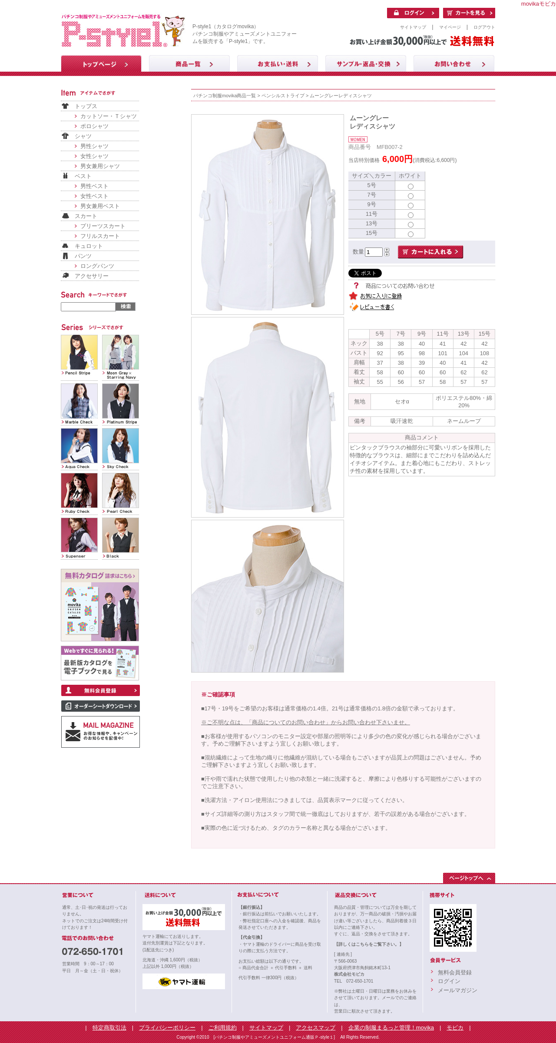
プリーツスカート (103, 226)
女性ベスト (94, 196)
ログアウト (484, 27)
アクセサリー (92, 276)
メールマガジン (457, 990)
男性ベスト (94, 186)
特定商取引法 (109, 1027)
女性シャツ (94, 156)
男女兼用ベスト (100, 206)
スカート (86, 216)
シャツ (83, 136)
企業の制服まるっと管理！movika (391, 1027)
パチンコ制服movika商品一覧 (224, 95)
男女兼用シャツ (100, 166)
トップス (86, 106)
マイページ (450, 27)
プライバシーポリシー (167, 1027)
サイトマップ (413, 27)
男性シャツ (94, 146)
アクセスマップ (315, 1027)
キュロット (89, 246)
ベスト (83, 176)
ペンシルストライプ (282, 95)
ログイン (449, 981)
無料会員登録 (455, 972)
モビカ (455, 1027)
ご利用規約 (222, 1027)
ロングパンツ (97, 266)
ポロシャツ (94, 126)
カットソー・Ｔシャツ (108, 116)
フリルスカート (100, 236)
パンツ (83, 256)
